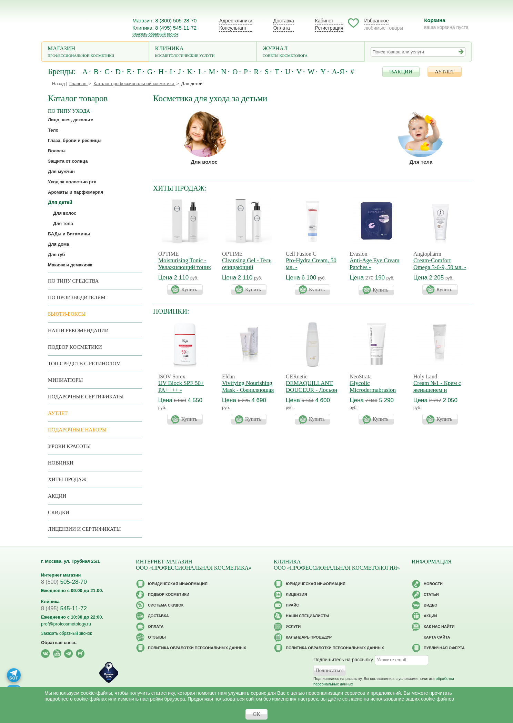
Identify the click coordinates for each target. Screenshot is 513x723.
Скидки (58, 512)
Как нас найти (439, 626)
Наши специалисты (307, 616)
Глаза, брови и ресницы (74, 140)
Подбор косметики (75, 347)
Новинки (60, 463)
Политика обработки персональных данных (197, 648)
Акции (57, 496)
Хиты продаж (67, 479)
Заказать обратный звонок (155, 34)
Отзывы (157, 637)
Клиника (203, 52)
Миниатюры (65, 380)
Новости (433, 584)
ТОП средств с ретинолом (84, 363)
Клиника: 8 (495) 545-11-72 (164, 28)
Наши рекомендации (78, 330)
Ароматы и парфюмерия (75, 192)
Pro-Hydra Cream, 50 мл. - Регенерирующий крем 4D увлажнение (312, 270)
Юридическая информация (178, 584)
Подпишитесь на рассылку (343, 659)
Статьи (431, 594)
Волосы (57, 150)
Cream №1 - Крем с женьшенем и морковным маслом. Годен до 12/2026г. (438, 393)
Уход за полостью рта (72, 181)
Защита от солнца (68, 161)
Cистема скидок (165, 605)
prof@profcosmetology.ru (66, 624)
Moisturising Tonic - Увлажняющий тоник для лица (184, 267)
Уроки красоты (69, 446)
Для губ (56, 254)
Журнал (310, 52)
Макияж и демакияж (70, 264)
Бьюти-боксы (67, 314)
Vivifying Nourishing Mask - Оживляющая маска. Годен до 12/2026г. (248, 393)
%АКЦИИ (401, 71)
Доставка (283, 20)
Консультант (233, 28)
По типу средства (73, 281)
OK (256, 714)
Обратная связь (59, 642)
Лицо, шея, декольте (70, 119)
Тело (53, 130)
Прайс (292, 605)
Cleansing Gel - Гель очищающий (246, 264)
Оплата (281, 28)
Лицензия (296, 594)
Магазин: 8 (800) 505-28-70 (164, 20)
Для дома (58, 244)
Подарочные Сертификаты (86, 396)
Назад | (59, 83)
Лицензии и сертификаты (84, 529)
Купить (189, 289)
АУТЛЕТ (444, 71)
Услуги (293, 626)
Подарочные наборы (77, 429)
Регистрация (329, 28)
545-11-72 (64, 608)
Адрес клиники (235, 20)
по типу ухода (69, 111)
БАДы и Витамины (69, 233)
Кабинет (324, 20)
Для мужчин (61, 171)
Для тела (421, 162)
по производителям (76, 297)
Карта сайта (437, 637)
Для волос (204, 162)
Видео (430, 605)
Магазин (95, 52)
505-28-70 (64, 582)
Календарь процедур (309, 637)
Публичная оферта (444, 648)
